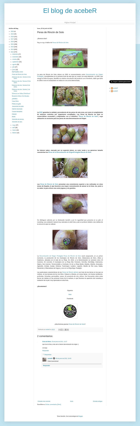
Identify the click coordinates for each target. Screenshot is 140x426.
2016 (12, 41)
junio (14, 69)
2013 (12, 49)
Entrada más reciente (44, 401)
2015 (12, 44)
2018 (12, 36)
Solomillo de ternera (18, 119)
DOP (40, 112)
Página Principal (69, 22)
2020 (12, 31)
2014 (12, 47)
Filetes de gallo (16, 104)
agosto (14, 64)
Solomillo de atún (17, 122)
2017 (12, 39)
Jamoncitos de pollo (18, 106)
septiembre (15, 62)
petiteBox (15, 98)
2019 (12, 34)
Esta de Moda (46, 341)
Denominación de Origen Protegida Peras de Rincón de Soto (60, 256)
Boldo (13, 116)
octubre (14, 59)
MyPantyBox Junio (17, 72)
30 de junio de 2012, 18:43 (63, 358)
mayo (14, 125)
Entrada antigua (97, 401)
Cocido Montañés (17, 111)
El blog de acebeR (70, 10)
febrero (14, 133)
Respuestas (47, 354)
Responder (45, 350)
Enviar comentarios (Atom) (53, 404)
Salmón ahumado (17, 109)
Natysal (14, 114)
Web (70, 294)
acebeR (50, 358)
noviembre (15, 57)
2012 (12, 52)
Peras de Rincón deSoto (70, 272)
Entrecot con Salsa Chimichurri (21, 93)
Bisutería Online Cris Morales (20, 96)
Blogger (80, 416)
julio (13, 67)
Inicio (71, 401)
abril (13, 127)
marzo (14, 130)
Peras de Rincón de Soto (60, 42)
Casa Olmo (15, 101)
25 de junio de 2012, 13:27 (59, 341)
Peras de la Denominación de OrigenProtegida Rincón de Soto (69, 152)
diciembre (15, 54)
